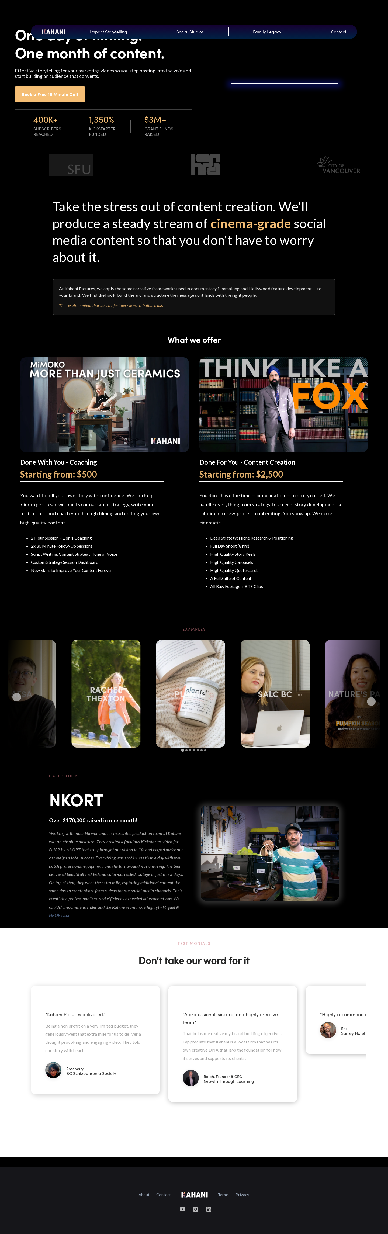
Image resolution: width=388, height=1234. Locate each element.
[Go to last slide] (16, 697)
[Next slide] (371, 701)
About (144, 1194)
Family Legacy (267, 31)
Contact (338, 31)
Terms (223, 1194)
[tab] (182, 750)
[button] (352, 1057)
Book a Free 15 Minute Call (50, 94)
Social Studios (190, 31)
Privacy (242, 1194)
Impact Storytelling (108, 31)
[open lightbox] (104, 404)
